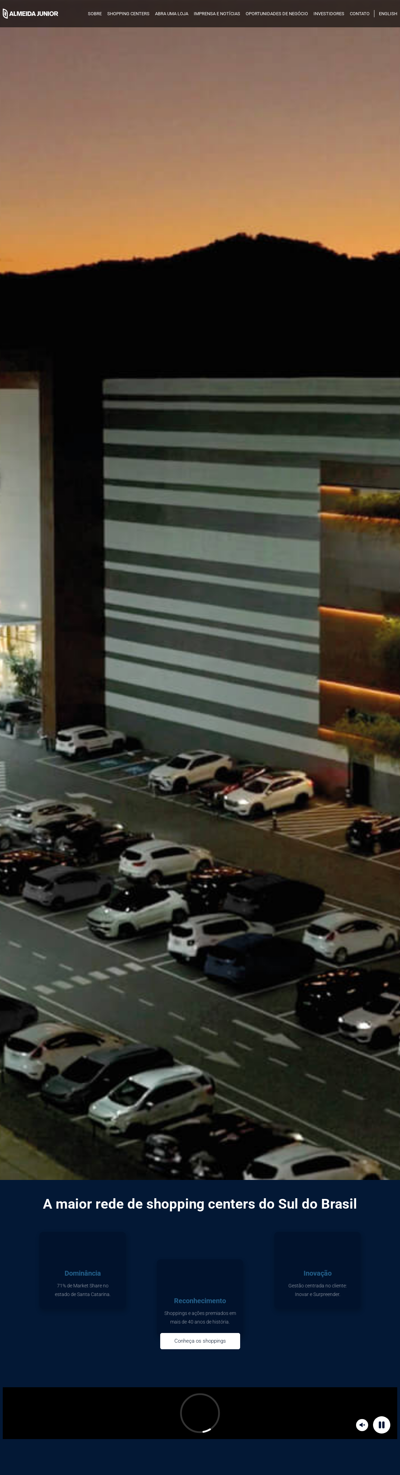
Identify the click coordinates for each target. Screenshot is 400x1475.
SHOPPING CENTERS (128, 13)
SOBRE (95, 13)
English (388, 13)
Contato (360, 13)
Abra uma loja (171, 13)
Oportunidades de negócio (277, 13)
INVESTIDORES (328, 13)
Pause (382, 1424)
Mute (363, 1424)
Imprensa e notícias (217, 13)
